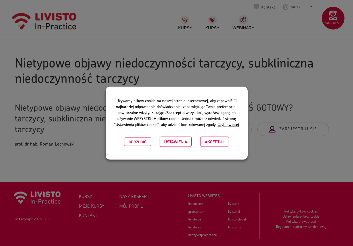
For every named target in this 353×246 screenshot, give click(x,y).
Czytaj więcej (228, 125)
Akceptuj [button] (214, 141)
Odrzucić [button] (138, 141)
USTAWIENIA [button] (175, 141)
